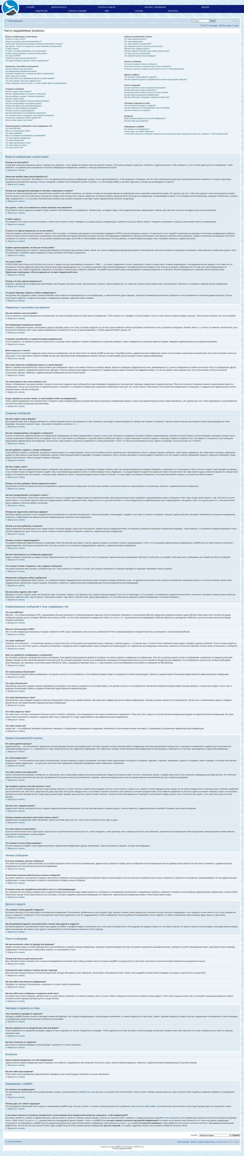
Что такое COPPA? (13, 56)
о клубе (30, 7)
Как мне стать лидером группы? (137, 49)
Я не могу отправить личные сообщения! (140, 64)
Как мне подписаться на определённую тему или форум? (147, 108)
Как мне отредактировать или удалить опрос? (23, 103)
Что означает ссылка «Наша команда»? (140, 56)
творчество (41, 10)
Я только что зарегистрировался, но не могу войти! (25, 51)
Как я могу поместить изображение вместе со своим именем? (30, 78)
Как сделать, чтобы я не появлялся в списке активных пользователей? (33, 46)
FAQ (204, 25)
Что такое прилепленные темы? (18, 143)
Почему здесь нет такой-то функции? (139, 131)
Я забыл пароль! (12, 49)
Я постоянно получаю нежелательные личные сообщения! (147, 66)
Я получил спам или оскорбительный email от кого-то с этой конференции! (154, 69)
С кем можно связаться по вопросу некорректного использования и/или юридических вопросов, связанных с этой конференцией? (176, 134)
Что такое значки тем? (14, 147)
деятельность (59, 7)
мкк (107, 10)
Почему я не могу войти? (15, 39)
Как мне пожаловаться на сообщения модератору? (25, 113)
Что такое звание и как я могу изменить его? (23, 81)
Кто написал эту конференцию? (137, 129)
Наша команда (183, 1142)
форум (205, 7)
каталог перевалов (155, 7)
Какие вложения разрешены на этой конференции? (144, 118)
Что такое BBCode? (13, 128)
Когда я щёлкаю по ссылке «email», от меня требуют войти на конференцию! (36, 83)
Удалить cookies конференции (203, 1142)
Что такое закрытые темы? (16, 145)
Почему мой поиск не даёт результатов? (140, 90)
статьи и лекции (77, 10)
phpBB (117, 1147)
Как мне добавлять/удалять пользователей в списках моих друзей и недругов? (155, 79)
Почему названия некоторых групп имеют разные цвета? (146, 51)
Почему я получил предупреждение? (20, 111)
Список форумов (15, 21)
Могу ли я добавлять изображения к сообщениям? (25, 135)
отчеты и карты (106, 7)
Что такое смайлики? (13, 133)
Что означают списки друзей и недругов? (140, 77)
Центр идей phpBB (147, 1106)
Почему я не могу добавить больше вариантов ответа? (27, 101)
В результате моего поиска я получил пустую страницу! (146, 92)
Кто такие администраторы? (135, 39)
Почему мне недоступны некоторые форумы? (23, 106)
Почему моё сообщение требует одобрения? (23, 118)
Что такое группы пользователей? (137, 44)
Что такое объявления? (14, 140)
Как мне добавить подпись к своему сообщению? (25, 96)
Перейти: (194, 1135)
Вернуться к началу (16, 170)
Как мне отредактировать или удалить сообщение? (25, 94)
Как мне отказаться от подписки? (137, 110)
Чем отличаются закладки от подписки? (140, 105)
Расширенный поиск (224, 21)
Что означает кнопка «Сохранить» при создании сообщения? (29, 115)
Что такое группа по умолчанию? (137, 53)
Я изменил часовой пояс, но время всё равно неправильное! (29, 73)
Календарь (213, 25)
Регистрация (226, 25)
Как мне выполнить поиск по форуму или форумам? (145, 88)
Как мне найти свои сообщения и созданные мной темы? (147, 97)
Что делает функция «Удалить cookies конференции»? (27, 61)
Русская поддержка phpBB (121, 1148)
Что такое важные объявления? (18, 138)
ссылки (139, 10)
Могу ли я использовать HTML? (17, 131)
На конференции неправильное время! (21, 71)
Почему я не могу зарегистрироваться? (21, 58)
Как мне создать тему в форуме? (18, 91)
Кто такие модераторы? (133, 41)
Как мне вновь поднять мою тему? (19, 120)
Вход (237, 25)
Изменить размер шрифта (236, 20)
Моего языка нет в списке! (15, 76)
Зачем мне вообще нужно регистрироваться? (23, 41)
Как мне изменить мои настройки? (19, 69)
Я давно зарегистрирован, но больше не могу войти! (26, 53)
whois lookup (169, 1118)
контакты (173, 10)
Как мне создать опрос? (14, 99)
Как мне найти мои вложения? (136, 121)
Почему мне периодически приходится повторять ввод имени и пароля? (34, 44)
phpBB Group (85, 1092)
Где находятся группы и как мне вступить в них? (143, 46)
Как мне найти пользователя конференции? (141, 95)
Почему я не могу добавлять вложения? (21, 108)
